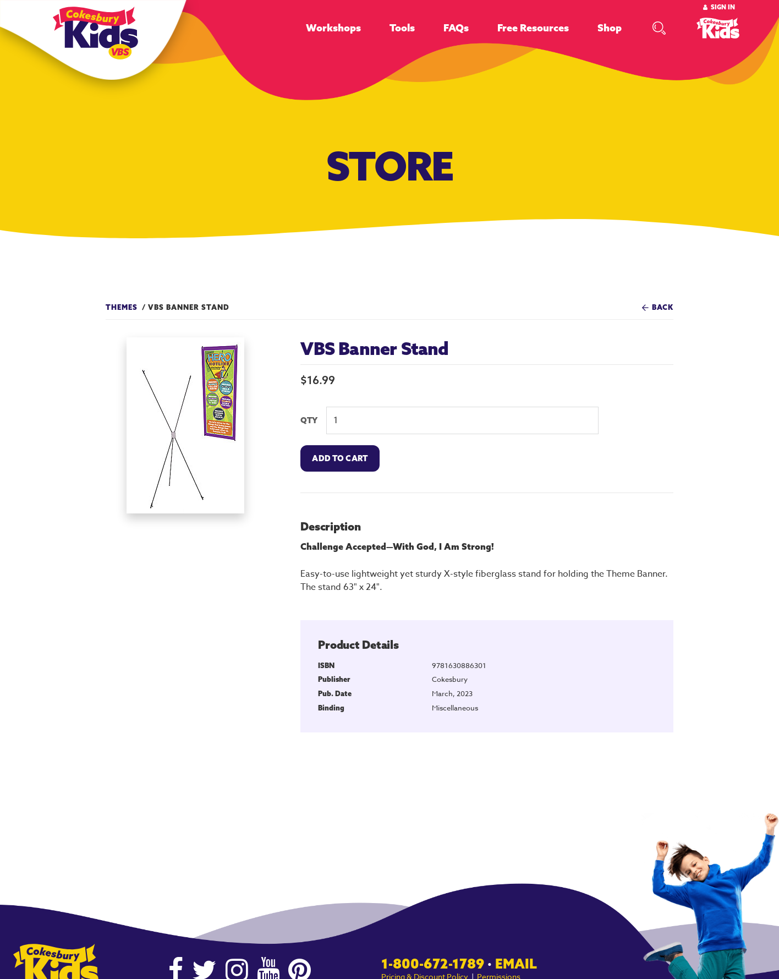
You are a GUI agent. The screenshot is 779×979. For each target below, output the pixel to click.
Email (516, 963)
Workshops (333, 27)
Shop (609, 27)
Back (662, 307)
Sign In (723, 7)
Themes (122, 307)
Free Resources (533, 27)
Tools (402, 27)
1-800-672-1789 (432, 963)
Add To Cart (339, 458)
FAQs (456, 27)
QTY (308, 420)
